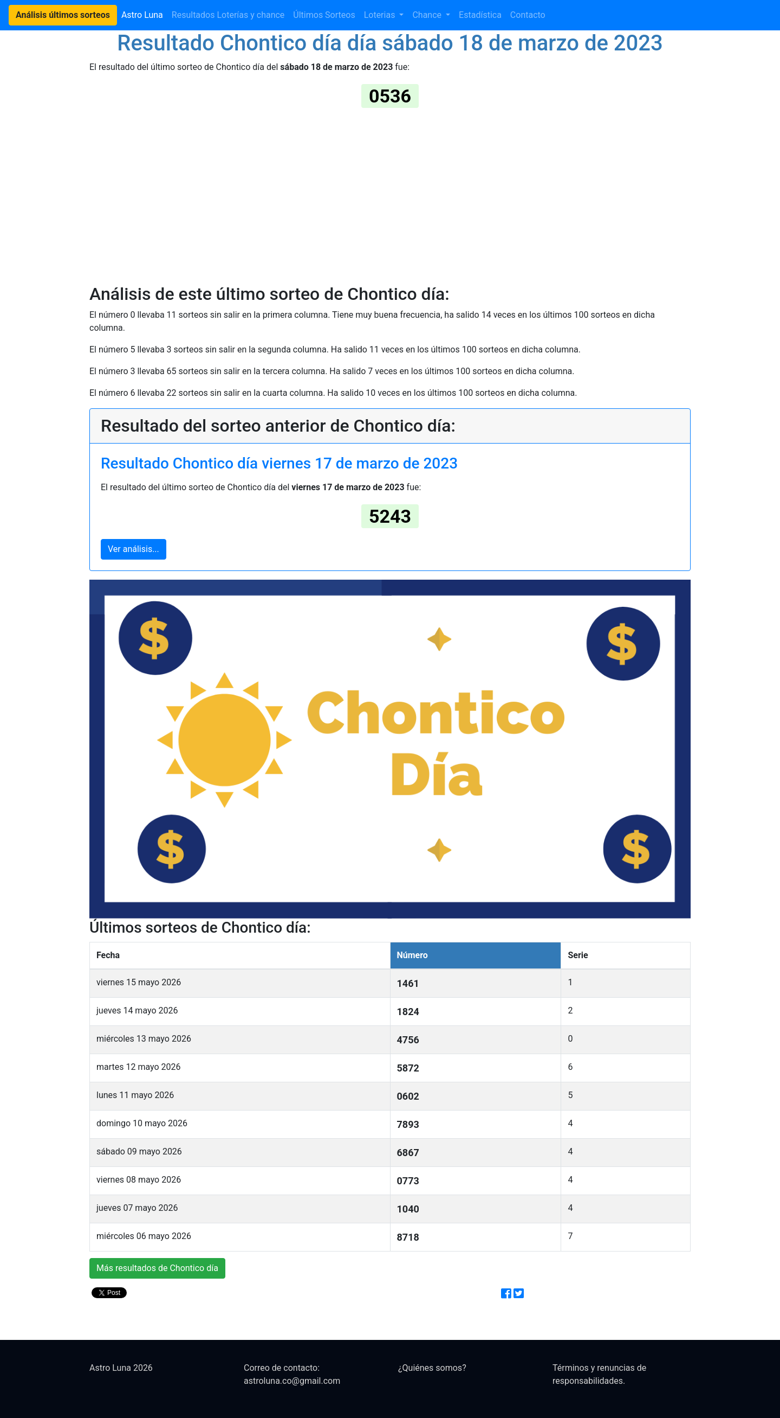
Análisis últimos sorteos (63, 15)
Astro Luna (142, 15)
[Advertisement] (390, 195)
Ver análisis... (133, 549)
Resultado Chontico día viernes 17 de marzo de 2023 (279, 463)
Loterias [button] (381, 15)
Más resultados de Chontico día (157, 1268)
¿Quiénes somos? (432, 1368)
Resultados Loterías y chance (228, 15)
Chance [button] (428, 15)
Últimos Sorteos (324, 15)
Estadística (480, 15)
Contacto (527, 15)
